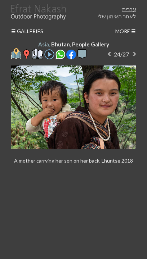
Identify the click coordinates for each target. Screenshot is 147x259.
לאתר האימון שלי (117, 16)
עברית (129, 9)
